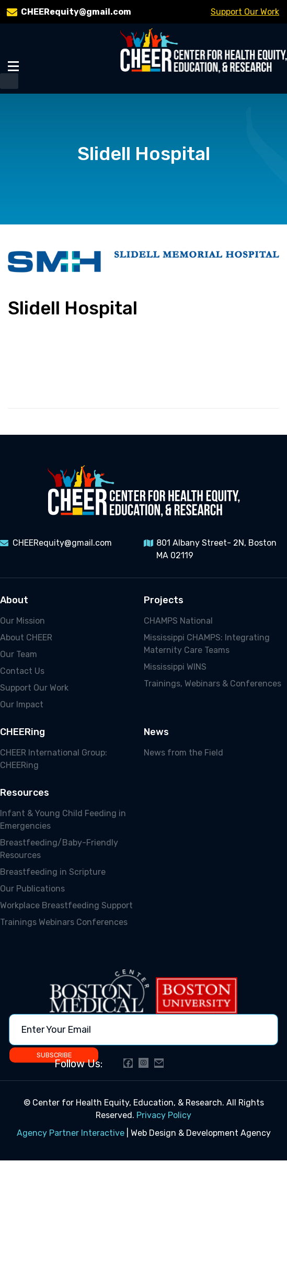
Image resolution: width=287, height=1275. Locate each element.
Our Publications (32, 889)
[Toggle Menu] (13, 65)
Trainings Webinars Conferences (64, 922)
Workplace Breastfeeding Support (66, 905)
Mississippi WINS (175, 667)
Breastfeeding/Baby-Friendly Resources (59, 849)
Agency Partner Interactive (70, 1133)
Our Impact (21, 704)
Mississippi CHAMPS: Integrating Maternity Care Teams (207, 644)
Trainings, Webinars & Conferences (212, 684)
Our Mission (22, 621)
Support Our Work (245, 12)
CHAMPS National (178, 621)
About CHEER (26, 637)
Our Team (18, 654)
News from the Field (183, 753)
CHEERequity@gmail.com (76, 12)
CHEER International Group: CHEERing (53, 759)
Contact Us (22, 671)
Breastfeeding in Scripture (53, 872)
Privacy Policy (163, 1115)
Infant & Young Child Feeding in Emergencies (63, 819)
